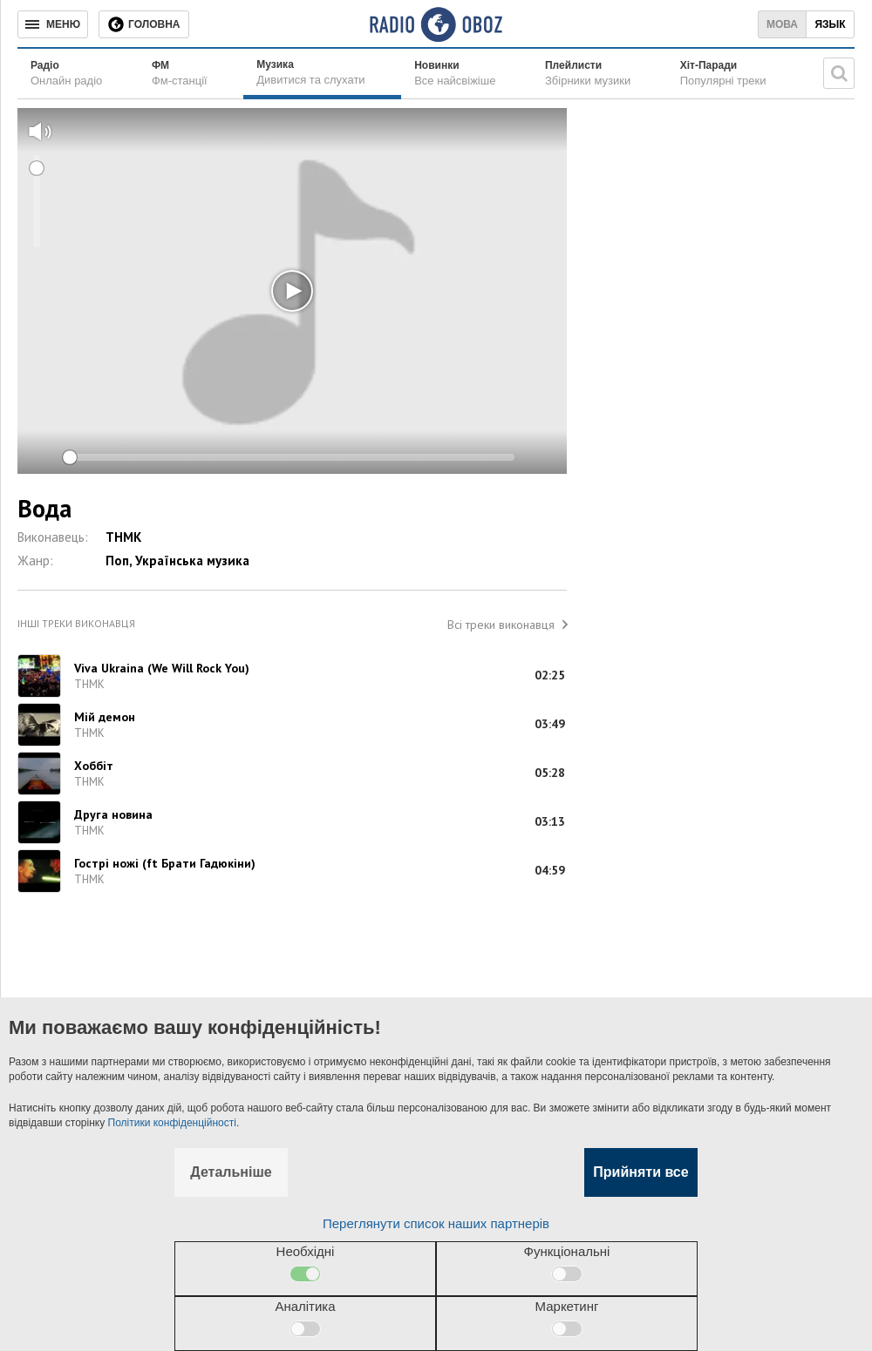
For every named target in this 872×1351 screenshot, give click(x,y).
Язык (829, 24)
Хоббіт (93, 765)
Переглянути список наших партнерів (436, 1223)
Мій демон (104, 717)
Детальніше (230, 1172)
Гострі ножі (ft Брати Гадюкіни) (164, 863)
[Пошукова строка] (839, 73)
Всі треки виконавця (501, 624)
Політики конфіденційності (172, 1123)
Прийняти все (640, 1172)
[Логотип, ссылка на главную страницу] (435, 24)
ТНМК (123, 537)
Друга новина (113, 814)
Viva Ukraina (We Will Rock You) (161, 668)
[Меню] (52, 24)
